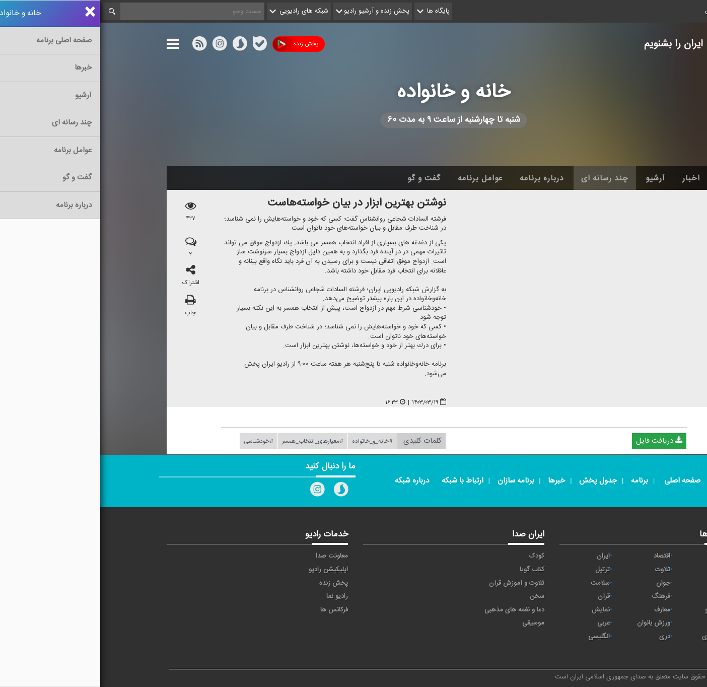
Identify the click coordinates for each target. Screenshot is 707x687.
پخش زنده (197, 44)
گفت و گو (323, 178)
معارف (562, 609)
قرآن (504, 596)
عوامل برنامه (380, 178)
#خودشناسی (158, 442)
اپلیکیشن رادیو (228, 569)
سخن (437, 596)
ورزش (622, 623)
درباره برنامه (441, 178)
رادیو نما (237, 596)
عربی (503, 623)
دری (564, 636)
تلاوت (562, 569)
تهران (623, 583)
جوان (563, 583)
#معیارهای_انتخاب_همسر (212, 442)
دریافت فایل (559, 441)
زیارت (623, 649)
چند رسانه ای (504, 178)
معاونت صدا (232, 556)
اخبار (591, 178)
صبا (625, 596)
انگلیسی (499, 636)
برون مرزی (616, 636)
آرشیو (555, 178)
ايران (503, 556)
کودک (436, 556)
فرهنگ (560, 596)
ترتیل (502, 569)
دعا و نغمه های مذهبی (414, 609)
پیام (625, 569)
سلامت (500, 583)
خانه (625, 178)
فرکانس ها (234, 609)
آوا (627, 556)
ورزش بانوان (553, 623)
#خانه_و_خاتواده (272, 442)
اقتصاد (561, 556)
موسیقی (433, 623)
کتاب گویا (431, 569)
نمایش (500, 609)
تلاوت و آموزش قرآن (416, 583)
